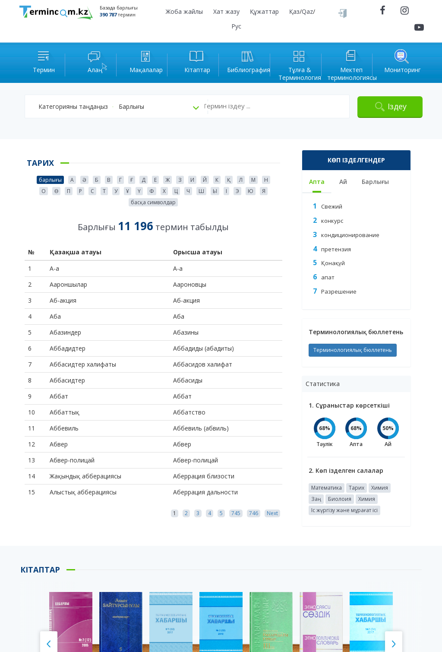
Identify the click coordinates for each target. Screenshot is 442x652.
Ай (343, 181)
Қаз (294, 11)
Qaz (307, 11)
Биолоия (339, 499)
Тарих (356, 487)
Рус (236, 26)
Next (272, 513)
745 (235, 513)
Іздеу (397, 106)
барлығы (50, 180)
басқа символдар (153, 202)
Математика (326, 487)
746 (253, 513)
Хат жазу (226, 11)
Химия (379, 487)
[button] (78, 106)
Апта (317, 181)
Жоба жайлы (184, 11)
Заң (316, 499)
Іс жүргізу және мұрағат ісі (344, 510)
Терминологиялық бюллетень (352, 350)
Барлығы (375, 181)
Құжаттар (264, 11)
